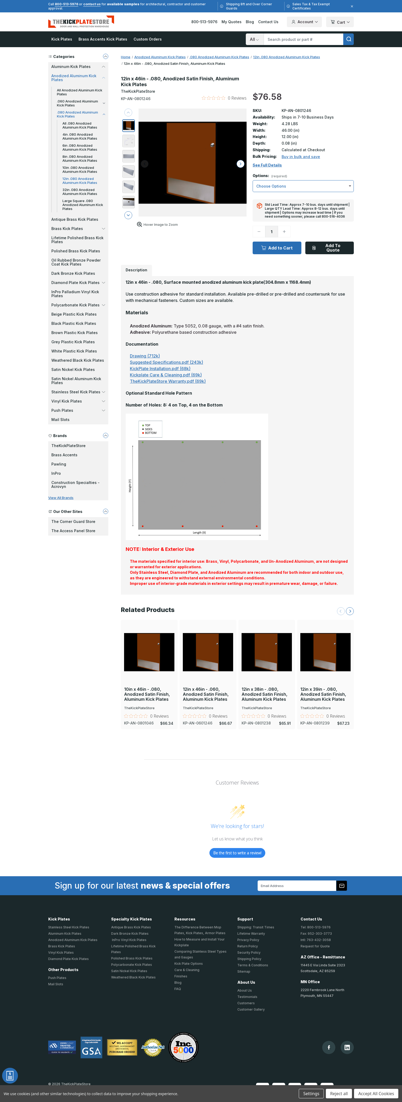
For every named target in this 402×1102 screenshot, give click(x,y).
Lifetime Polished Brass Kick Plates (77, 240)
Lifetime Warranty (251, 934)
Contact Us (268, 21)
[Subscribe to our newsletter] (341, 885)
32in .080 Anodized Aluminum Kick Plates (79, 192)
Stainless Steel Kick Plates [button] (78, 392)
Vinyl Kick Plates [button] (78, 401)
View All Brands (60, 498)
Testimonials (247, 997)
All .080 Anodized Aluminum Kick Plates (79, 125)
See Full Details (267, 165)
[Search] (255, 39)
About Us (244, 990)
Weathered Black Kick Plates (77, 360)
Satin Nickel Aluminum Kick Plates (76, 380)
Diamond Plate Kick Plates (68, 959)
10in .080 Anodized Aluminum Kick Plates (79, 169)
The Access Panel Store (73, 530)
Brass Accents (64, 455)
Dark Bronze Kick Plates (73, 273)
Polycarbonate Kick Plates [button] (78, 305)
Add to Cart (277, 248)
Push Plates (57, 978)
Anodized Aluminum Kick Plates (72, 940)
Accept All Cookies (376, 1093)
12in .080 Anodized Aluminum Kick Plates (79, 181)
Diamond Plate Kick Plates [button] (78, 282)
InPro (56, 473)
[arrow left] (145, 164)
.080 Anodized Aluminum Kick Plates (81, 114)
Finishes (180, 976)
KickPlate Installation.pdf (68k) (160, 368)
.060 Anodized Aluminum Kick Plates (81, 103)
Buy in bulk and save (301, 156)
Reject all (339, 1093)
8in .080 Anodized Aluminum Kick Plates (79, 158)
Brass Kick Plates (61, 946)
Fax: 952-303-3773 (316, 934)
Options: (270, 176)
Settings (311, 1093)
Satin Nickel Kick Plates (73, 369)
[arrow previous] (128, 112)
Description (136, 270)
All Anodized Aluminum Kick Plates (79, 92)
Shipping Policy (249, 959)
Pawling (58, 464)
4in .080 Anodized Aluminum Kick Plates (79, 136)
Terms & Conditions (252, 965)
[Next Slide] (350, 611)
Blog (250, 21)
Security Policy (249, 952)
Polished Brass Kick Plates (75, 251)
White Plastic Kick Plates (74, 351)
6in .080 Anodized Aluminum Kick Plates (79, 147)
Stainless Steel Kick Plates (68, 927)
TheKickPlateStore (68, 445)
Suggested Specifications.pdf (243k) (166, 362)
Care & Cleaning (186, 970)
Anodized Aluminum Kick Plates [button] (78, 78)
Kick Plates (61, 39)
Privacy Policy (248, 940)
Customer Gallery (251, 1009)
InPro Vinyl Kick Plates (128, 940)
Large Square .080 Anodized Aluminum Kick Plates (82, 205)
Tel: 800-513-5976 (316, 927)
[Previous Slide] (341, 611)
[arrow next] (128, 215)
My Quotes (232, 21)
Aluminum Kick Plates (64, 934)
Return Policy (247, 946)
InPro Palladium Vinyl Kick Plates (75, 294)
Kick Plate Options (188, 964)
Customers (246, 1003)
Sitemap (243, 971)
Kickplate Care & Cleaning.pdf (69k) (166, 375)
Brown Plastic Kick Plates (74, 332)
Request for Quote (315, 946)
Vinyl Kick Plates (61, 952)
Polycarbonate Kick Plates (131, 965)
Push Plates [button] (78, 410)
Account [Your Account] (304, 22)
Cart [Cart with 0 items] (340, 22)
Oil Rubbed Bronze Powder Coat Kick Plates (76, 262)
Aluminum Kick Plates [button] (78, 66)
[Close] (351, 6)
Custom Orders (148, 39)
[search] (348, 39)
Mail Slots (60, 419)
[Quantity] (271, 231)
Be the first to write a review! (237, 852)
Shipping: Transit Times (255, 927)
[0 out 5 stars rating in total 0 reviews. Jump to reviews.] (224, 98)
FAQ (177, 989)
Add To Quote (326, 248)
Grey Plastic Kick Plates (73, 342)
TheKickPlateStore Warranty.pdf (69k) (168, 381)
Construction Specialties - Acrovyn (75, 484)
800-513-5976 (66, 4)
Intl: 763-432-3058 (316, 940)
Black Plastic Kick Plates (73, 323)
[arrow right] (240, 164)
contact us (92, 4)
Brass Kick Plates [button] (78, 228)
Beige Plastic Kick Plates (74, 314)
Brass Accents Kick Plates (103, 39)
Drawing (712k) (145, 356)
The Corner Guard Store (73, 521)
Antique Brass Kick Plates (74, 219)
